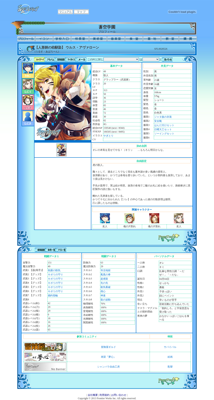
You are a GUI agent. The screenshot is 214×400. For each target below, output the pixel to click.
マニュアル (65, 11)
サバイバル (170, 347)
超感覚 (104, 278)
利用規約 (104, 395)
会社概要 (93, 395)
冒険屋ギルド (108, 347)
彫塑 (170, 366)
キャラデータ (39, 59)
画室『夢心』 (108, 356)
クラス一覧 (61, 250)
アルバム (50, 59)
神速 (103, 295)
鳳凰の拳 (106, 274)
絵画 (170, 356)
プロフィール (26, 38)
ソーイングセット (164, 133)
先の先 (104, 282)
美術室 (98, 38)
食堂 (134, 38)
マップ (81, 11)
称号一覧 (50, 250)
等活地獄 (106, 270)
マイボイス (70, 59)
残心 (103, 291)
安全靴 (158, 121)
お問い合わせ (118, 395)
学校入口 (62, 38)
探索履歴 (40, 250)
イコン (44, 38)
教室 (170, 38)
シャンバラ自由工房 (108, 366)
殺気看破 (106, 287)
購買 (188, 38)
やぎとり (108, 135)
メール (81, 59)
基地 (152, 38)
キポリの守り (55, 274)
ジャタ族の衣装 (163, 116)
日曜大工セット (163, 129)
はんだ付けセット (164, 125)
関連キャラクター (142, 209)
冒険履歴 (60, 59)
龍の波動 (106, 299)
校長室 (80, 38)
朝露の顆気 (54, 270)
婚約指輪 (53, 295)
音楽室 (116, 38)
